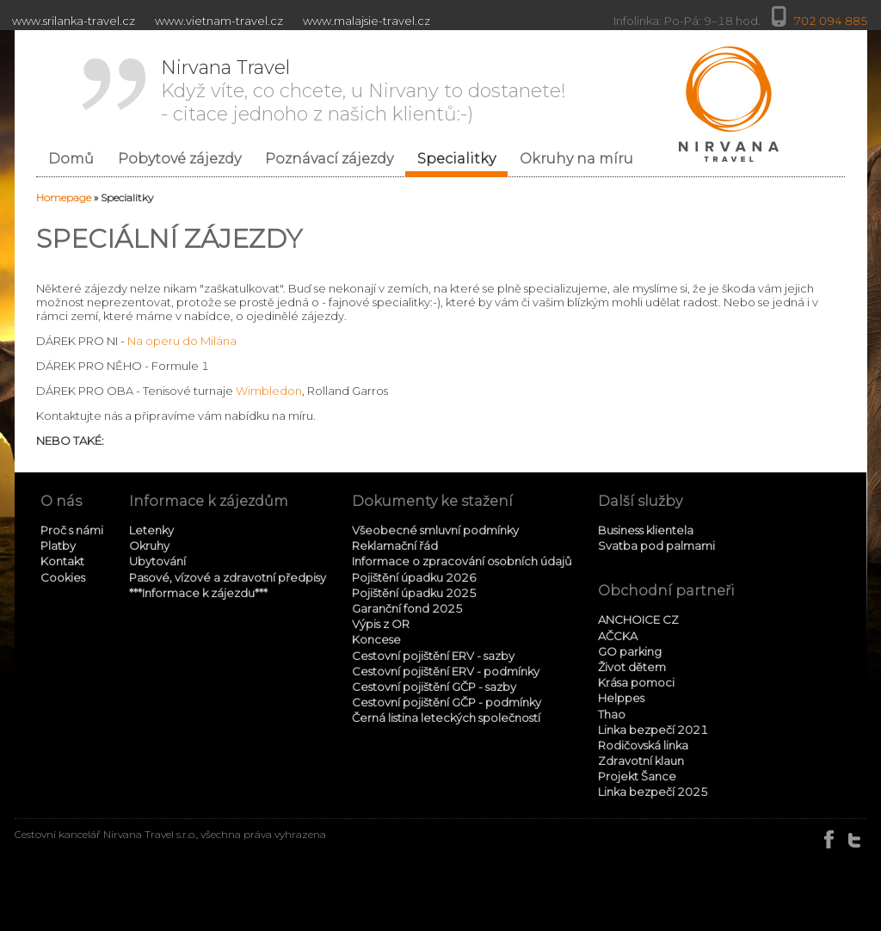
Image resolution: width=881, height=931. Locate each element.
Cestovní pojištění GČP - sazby (434, 687)
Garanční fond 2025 (407, 608)
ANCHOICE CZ (638, 619)
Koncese (376, 639)
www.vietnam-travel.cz (219, 21)
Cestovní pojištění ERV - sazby (433, 656)
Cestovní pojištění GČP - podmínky (446, 702)
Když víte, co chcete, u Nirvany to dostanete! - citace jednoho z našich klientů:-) (363, 91)
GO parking (630, 651)
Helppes (621, 698)
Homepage (63, 197)
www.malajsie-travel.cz (366, 21)
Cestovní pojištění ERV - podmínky (445, 671)
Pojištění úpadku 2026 (414, 577)
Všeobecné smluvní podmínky (435, 530)
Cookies (62, 577)
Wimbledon (269, 391)
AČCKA (618, 636)
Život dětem (632, 667)
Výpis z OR (381, 624)
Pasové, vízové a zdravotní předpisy (227, 577)
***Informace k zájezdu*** (198, 593)
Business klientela (645, 530)
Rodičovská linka (643, 745)
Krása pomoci (636, 682)
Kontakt (62, 561)
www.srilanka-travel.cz (73, 21)
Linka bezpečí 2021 (653, 730)
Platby (58, 545)
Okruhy (149, 545)
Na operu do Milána (182, 341)
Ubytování (157, 561)
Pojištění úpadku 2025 (414, 593)
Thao (611, 714)
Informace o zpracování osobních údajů (462, 561)
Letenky (151, 530)
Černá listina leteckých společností (446, 717)
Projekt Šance (637, 776)
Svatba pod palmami (656, 545)
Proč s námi (71, 530)
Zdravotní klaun (641, 761)
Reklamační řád (395, 545)
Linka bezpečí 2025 (653, 791)
